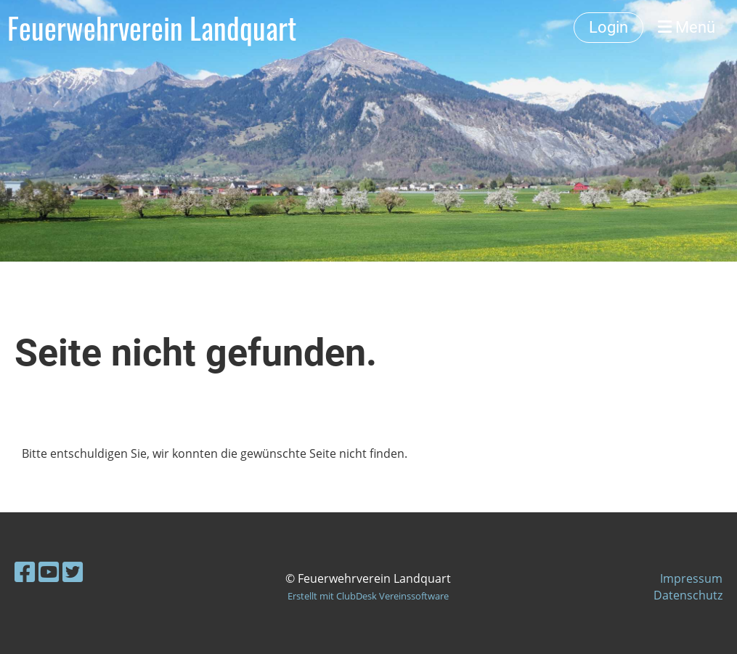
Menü (686, 27)
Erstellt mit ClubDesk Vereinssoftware (368, 595)
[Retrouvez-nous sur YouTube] (48, 571)
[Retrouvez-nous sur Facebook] (25, 571)
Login (608, 27)
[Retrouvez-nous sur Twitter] (72, 571)
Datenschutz (687, 595)
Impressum (691, 578)
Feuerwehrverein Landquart (151, 27)
